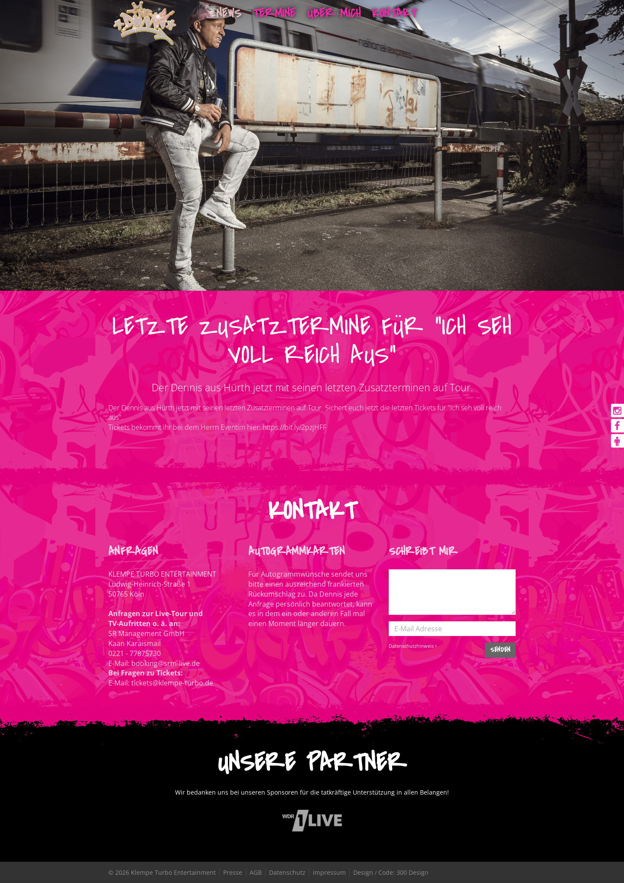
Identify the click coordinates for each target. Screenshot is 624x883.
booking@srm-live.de (165, 663)
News (229, 13)
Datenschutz (287, 872)
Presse (232, 872)
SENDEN (500, 650)
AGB (256, 872)
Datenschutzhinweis (413, 646)
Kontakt (394, 13)
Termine (274, 13)
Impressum (329, 872)
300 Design (412, 872)
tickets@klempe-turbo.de (172, 683)
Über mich (334, 13)
